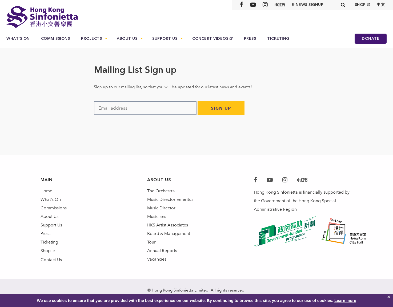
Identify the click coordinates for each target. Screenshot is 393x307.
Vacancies (156, 259)
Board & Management (168, 233)
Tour (151, 242)
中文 (381, 4)
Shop (46, 250)
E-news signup (308, 4)
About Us (127, 38)
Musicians (156, 216)
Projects (91, 38)
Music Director (161, 207)
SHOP (360, 4)
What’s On (18, 38)
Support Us (164, 38)
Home (46, 190)
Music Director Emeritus (170, 199)
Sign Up (221, 108)
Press (250, 38)
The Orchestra (161, 190)
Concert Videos (210, 38)
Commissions (55, 38)
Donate (370, 38)
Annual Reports (162, 250)
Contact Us (51, 259)
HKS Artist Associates (167, 225)
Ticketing (278, 38)
